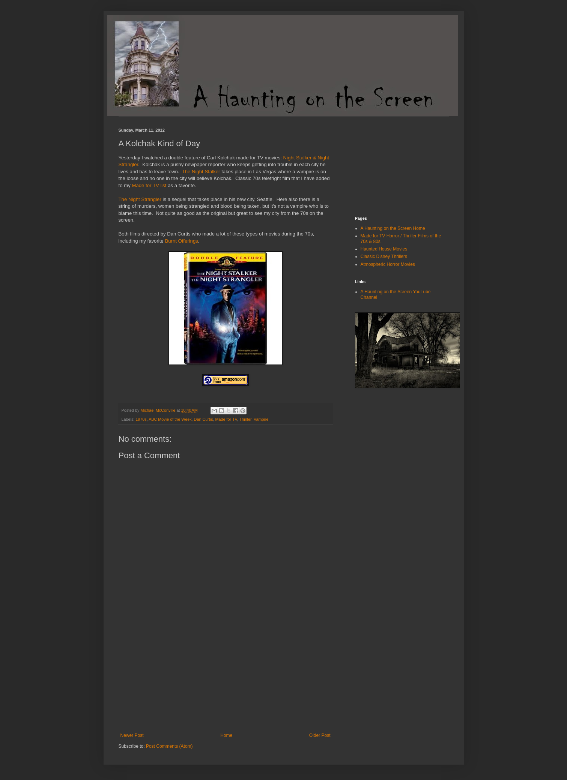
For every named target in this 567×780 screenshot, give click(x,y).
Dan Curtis (203, 419)
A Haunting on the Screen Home (393, 228)
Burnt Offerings (181, 241)
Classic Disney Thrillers (384, 256)
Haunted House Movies (384, 249)
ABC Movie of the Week (170, 419)
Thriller (245, 419)
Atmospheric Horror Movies (388, 264)
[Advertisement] (225, 676)
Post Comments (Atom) (169, 746)
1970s (140, 419)
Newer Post (132, 735)
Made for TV (226, 419)
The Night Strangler (140, 199)
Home (226, 735)
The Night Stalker (201, 171)
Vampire (261, 419)
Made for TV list (149, 185)
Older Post (320, 735)
